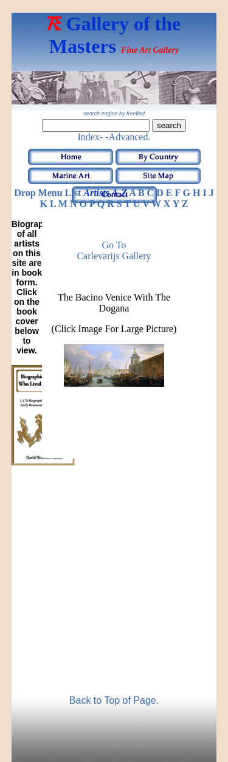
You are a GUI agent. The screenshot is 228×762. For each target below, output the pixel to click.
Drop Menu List (47, 193)
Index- (90, 137)
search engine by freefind (114, 114)
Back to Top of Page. (114, 700)
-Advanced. (127, 137)
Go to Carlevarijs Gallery (114, 250)
